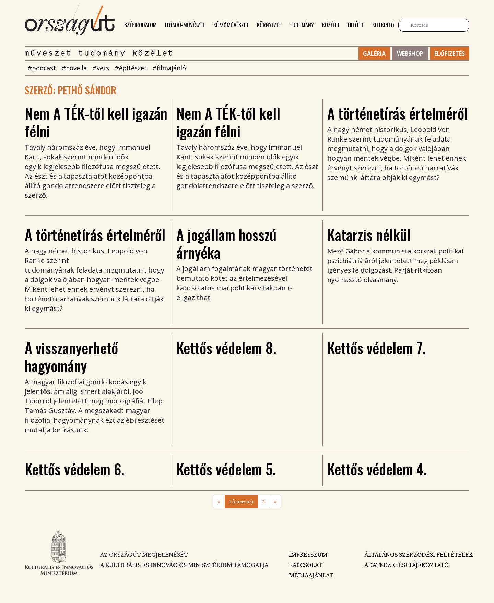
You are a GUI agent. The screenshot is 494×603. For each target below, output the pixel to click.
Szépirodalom (140, 25)
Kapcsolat (305, 564)
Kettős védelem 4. (377, 469)
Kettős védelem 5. (226, 469)
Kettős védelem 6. (74, 469)
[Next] (275, 501)
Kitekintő (383, 25)
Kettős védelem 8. (226, 347)
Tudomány (302, 25)
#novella (74, 68)
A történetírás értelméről (397, 113)
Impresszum (308, 554)
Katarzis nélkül (369, 234)
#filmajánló (169, 68)
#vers (100, 68)
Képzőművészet (231, 25)
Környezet (269, 25)
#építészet (131, 68)
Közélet (331, 25)
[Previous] (219, 501)
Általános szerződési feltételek (416, 554)
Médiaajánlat (311, 575)
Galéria (374, 53)
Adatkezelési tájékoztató (406, 564)
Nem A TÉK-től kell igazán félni (96, 122)
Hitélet (356, 25)
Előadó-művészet (185, 25)
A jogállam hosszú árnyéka (226, 243)
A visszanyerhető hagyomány (71, 356)
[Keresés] (433, 25)
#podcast (41, 68)
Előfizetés (449, 53)
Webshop (410, 53)
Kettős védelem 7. (376, 347)
